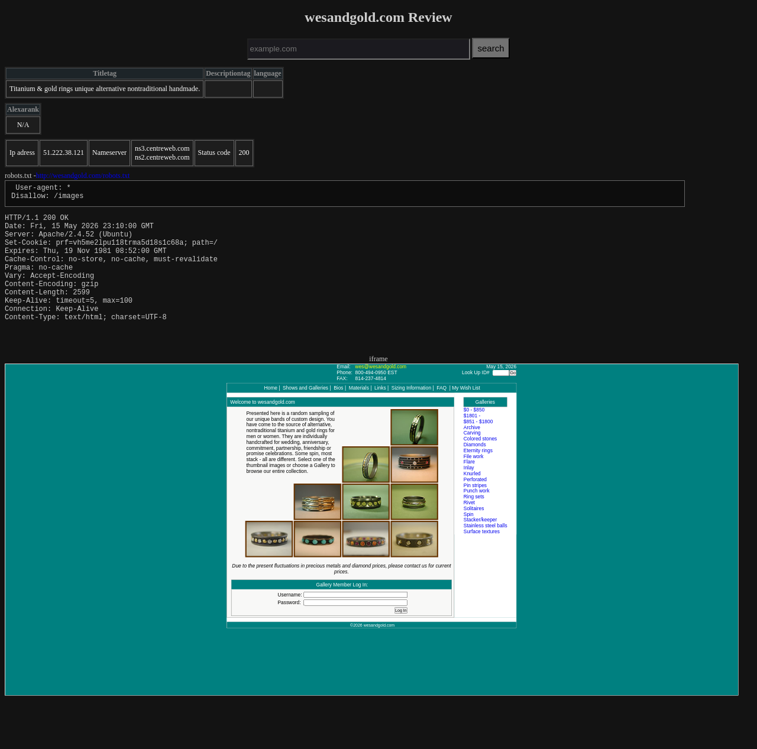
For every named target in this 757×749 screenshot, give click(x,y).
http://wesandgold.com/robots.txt (83, 175)
